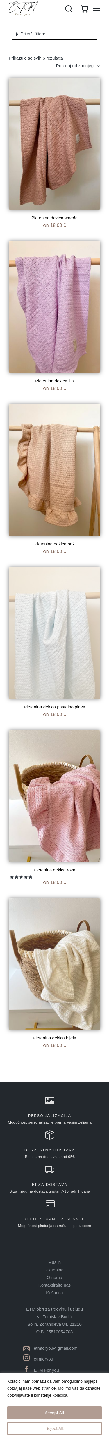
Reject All (54, 1428)
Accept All (54, 1412)
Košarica (54, 1292)
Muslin (54, 1262)
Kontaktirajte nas (54, 1285)
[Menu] (96, 9)
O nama (54, 1277)
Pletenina (54, 1269)
